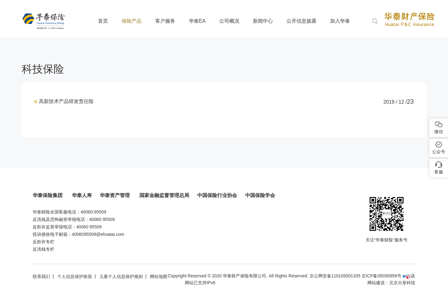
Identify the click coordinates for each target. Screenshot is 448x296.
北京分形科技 (402, 282)
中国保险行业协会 (217, 195)
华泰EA (197, 21)
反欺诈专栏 (43, 241)
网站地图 (158, 276)
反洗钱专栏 (43, 249)
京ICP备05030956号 (381, 275)
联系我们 (41, 276)
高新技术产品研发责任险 (66, 101)
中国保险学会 (260, 195)
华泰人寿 (82, 195)
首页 (103, 21)
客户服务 (165, 21)
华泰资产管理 (115, 195)
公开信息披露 (301, 21)
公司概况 (229, 21)
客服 (438, 171)
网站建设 (376, 282)
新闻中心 (263, 21)
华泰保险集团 (48, 195)
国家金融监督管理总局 (164, 195)
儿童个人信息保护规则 (121, 276)
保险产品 (132, 21)
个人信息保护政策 (74, 276)
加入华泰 (340, 21)
